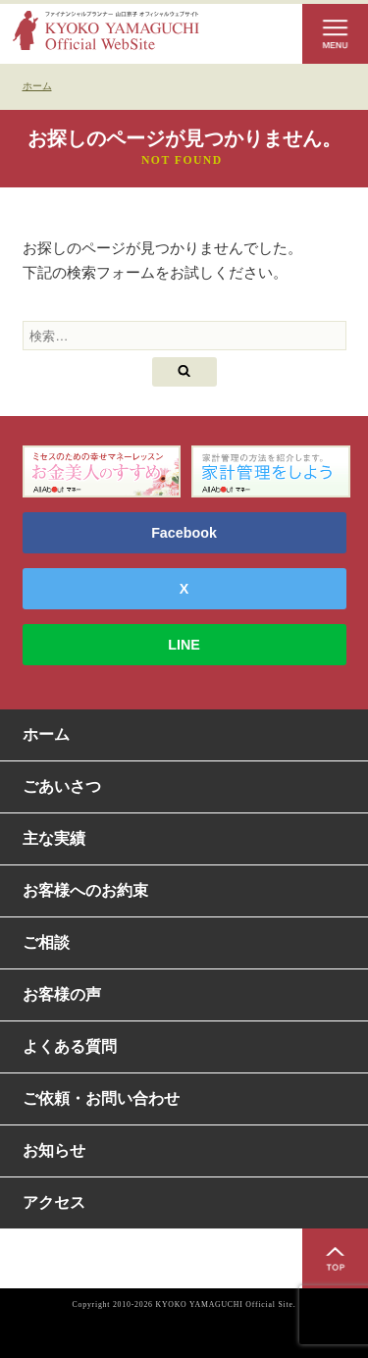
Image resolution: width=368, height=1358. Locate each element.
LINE (184, 645)
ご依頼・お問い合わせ (101, 1098)
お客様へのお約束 (85, 890)
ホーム (46, 734)
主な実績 (54, 838)
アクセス (54, 1202)
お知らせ (54, 1150)
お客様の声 (62, 994)
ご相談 (46, 942)
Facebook (184, 533)
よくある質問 (70, 1046)
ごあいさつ (62, 786)
